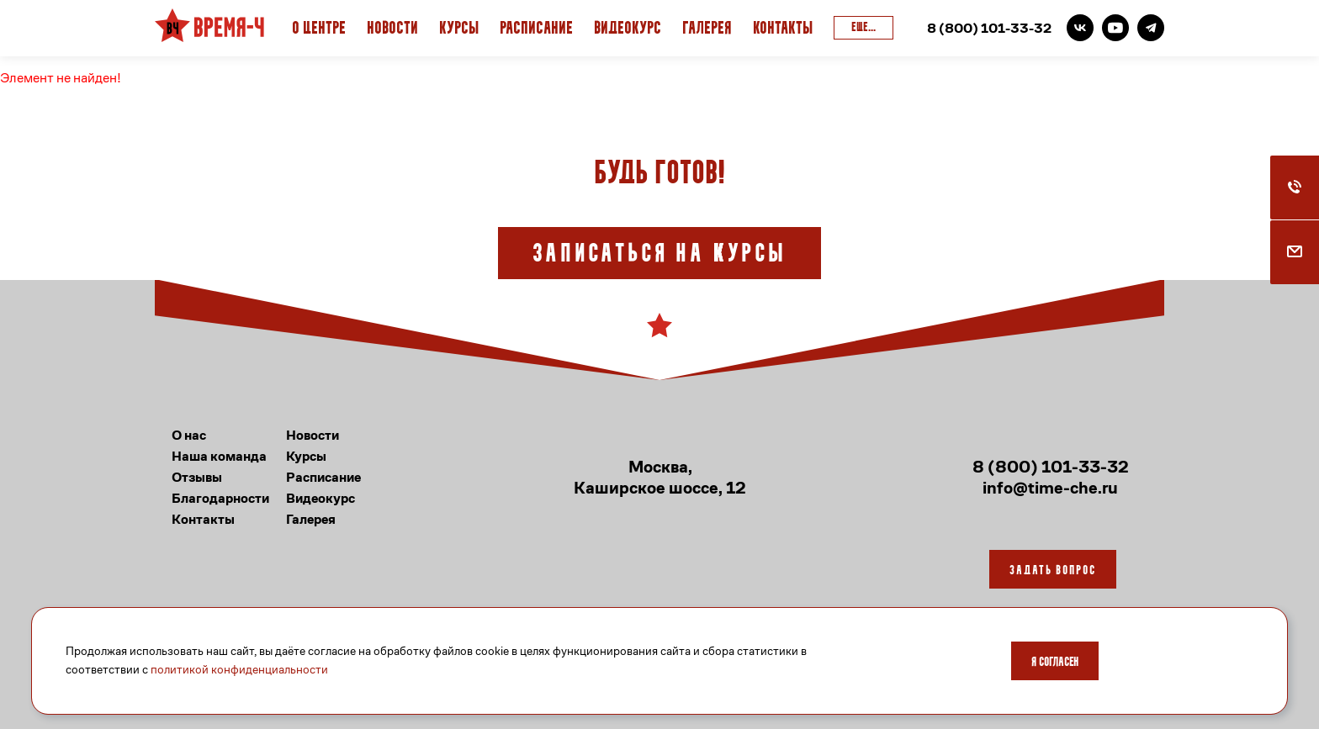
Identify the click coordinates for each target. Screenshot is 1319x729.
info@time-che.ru (1050, 488)
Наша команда (219, 456)
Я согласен (1054, 662)
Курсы (459, 29)
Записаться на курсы (659, 254)
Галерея (707, 29)
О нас (189, 435)
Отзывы (197, 477)
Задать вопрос (1052, 571)
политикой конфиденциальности (239, 669)
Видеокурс (627, 29)
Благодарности (220, 498)
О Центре (319, 29)
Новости (392, 29)
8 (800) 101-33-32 (989, 28)
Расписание (536, 29)
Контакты (783, 29)
